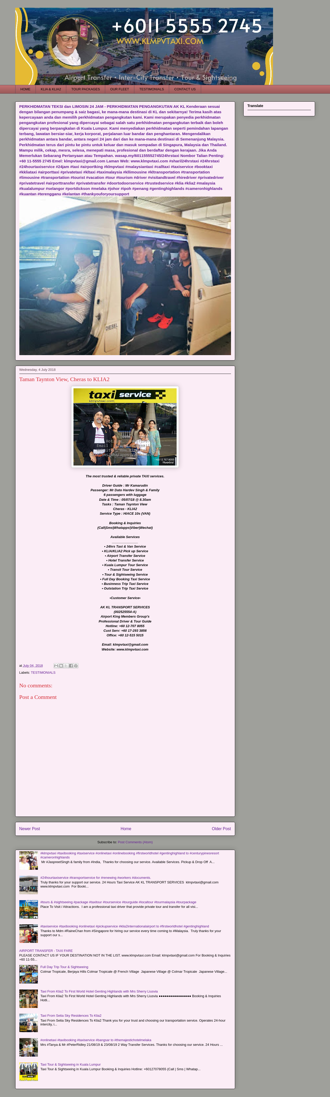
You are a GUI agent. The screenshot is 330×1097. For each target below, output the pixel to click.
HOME (25, 89)
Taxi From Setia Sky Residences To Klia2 (71, 1015)
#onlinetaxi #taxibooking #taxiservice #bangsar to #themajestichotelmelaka (95, 1040)
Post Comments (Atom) (135, 842)
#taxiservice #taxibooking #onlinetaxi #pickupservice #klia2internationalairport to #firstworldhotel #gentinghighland (124, 926)
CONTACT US (185, 89)
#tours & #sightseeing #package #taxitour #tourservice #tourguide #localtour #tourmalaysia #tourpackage (118, 902)
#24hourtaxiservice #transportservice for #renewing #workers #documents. (95, 878)
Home (126, 829)
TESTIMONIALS (151, 89)
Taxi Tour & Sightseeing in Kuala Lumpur (70, 1064)
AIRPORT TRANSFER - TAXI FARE (46, 951)
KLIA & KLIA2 (51, 89)
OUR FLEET (119, 89)
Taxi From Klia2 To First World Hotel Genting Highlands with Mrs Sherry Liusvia (99, 991)
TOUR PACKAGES (85, 89)
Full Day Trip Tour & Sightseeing (64, 967)
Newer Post (29, 829)
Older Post (221, 829)
